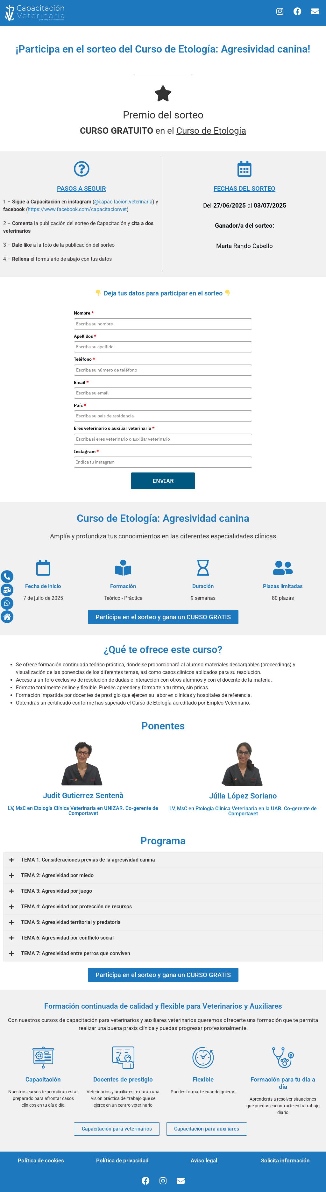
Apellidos (85, 336)
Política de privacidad (122, 1160)
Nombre (84, 313)
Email (81, 382)
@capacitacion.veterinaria (123, 202)
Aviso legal (204, 1160)
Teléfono (84, 359)
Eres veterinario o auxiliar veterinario (114, 428)
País (80, 405)
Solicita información (285, 1160)
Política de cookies (41, 1160)
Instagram (86, 451)
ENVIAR (163, 481)
